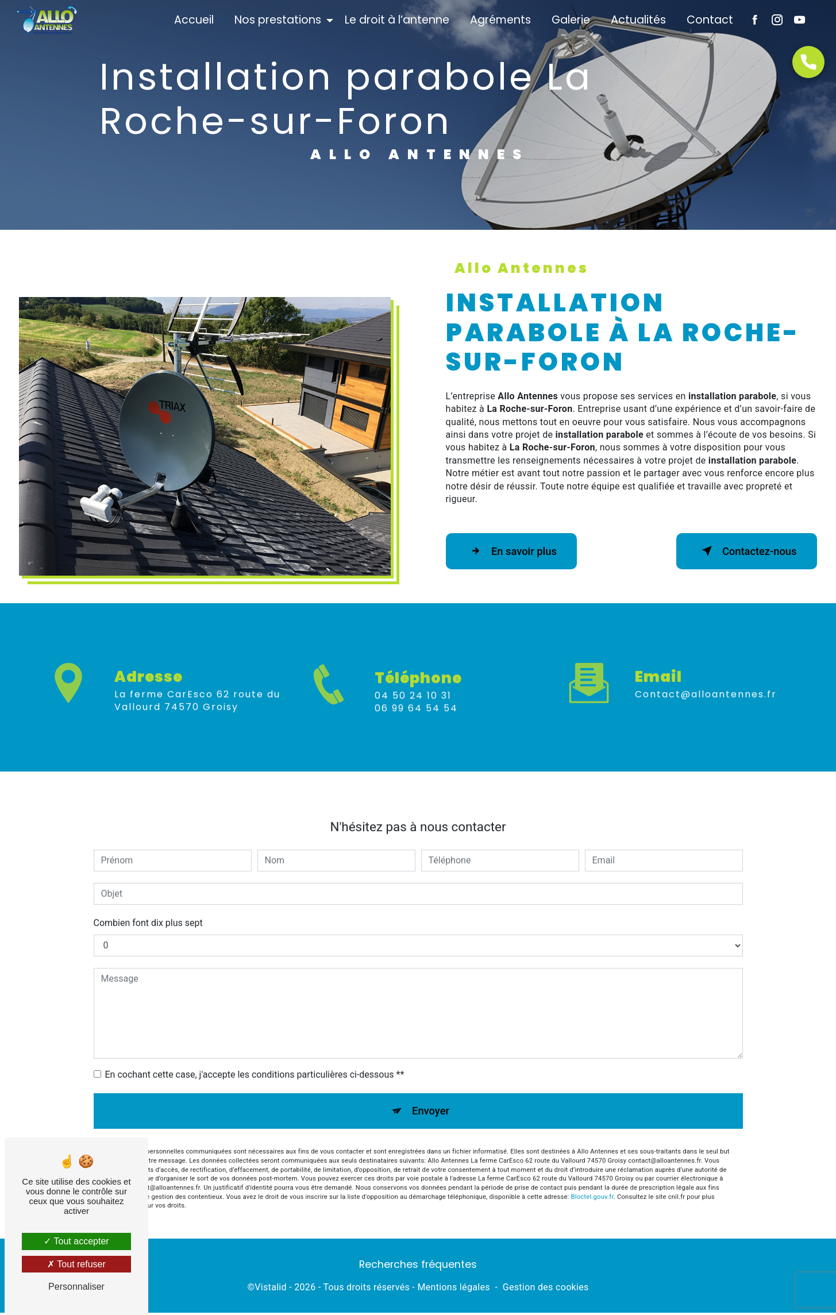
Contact (708, 20)
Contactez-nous (741, 551)
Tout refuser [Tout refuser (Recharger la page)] (76, 1264)
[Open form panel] (808, 62)
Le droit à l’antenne (396, 20)
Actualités (637, 20)
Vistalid (271, 1290)
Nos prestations (276, 20)
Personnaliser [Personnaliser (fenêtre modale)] (76, 1286)
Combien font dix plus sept (148, 906)
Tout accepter (76, 1241)
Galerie (569, 20)
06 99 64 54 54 (416, 724)
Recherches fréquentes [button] (418, 1267)
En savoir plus (516, 551)
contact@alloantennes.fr (706, 677)
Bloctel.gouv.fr (592, 1182)
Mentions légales (453, 1290)
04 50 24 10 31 (413, 711)
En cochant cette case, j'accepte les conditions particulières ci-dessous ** (254, 1057)
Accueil (193, 20)
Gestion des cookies (546, 1290)
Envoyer (430, 1095)
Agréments (499, 20)
